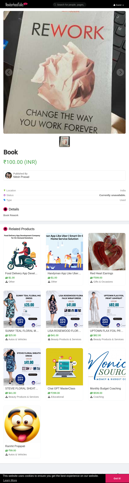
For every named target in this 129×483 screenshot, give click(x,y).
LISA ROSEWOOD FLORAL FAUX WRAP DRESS (78, 330)
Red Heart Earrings (101, 273)
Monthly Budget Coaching (105, 388)
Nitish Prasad (21, 176)
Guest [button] (119, 5)
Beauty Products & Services (66, 339)
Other (12, 281)
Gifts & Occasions (103, 281)
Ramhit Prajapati (15, 446)
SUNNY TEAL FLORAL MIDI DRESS (27, 330)
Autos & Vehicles (17, 339)
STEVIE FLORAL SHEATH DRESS (26, 388)
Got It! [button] (117, 478)
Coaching (98, 397)
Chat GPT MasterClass (61, 388)
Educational (57, 397)
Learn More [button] (10, 480)
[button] (70, 4)
